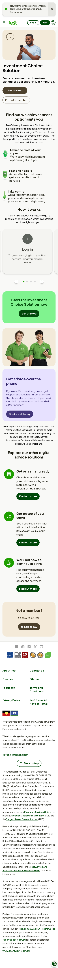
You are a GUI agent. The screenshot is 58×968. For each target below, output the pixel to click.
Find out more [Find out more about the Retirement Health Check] (28, 496)
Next (42, 281)
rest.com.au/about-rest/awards (37, 928)
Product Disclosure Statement (27, 815)
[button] (53, 22)
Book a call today (19, 414)
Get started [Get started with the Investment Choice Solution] (14, 90)
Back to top (29, 763)
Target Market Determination (22, 819)
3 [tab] (31, 281)
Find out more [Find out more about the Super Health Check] (28, 542)
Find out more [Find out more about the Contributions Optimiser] (28, 588)
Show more (16, 12)
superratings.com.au (14, 939)
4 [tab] (35, 281)
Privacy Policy (11, 700)
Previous (16, 281)
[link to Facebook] (16, 647)
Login (33, 22)
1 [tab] (23, 281)
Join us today (29, 626)
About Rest (9, 670)
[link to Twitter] (35, 647)
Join (45, 22)
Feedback (8, 687)
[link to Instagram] (22, 647)
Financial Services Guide (37, 812)
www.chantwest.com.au (16, 950)
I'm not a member (16, 100)
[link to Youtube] (41, 647)
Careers (7, 679)
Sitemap (35, 679)
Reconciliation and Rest (15, 754)
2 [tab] (27, 281)
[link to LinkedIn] (29, 647)
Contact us (37, 670)
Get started (29, 313)
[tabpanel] (27, 251)
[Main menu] (4, 23)
